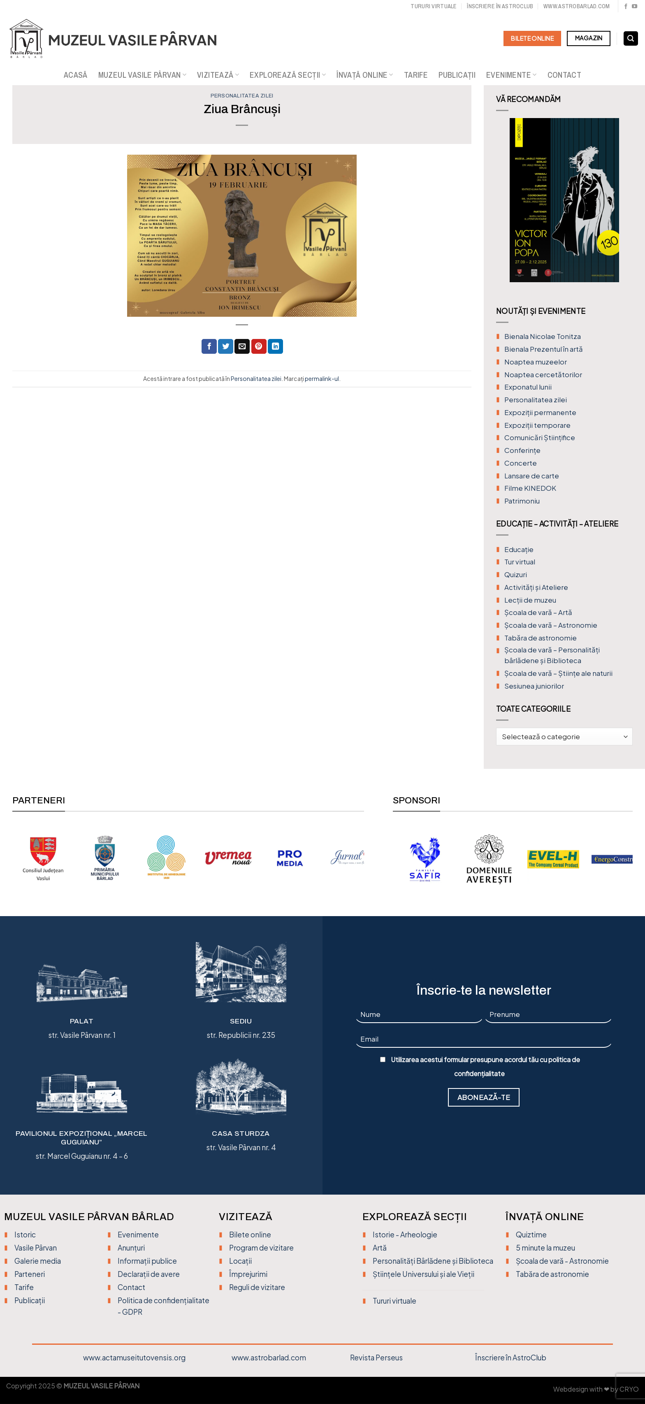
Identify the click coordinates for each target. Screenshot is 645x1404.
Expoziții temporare (537, 425)
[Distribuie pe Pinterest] (259, 346)
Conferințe (522, 450)
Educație (519, 549)
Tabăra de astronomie (540, 638)
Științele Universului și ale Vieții (423, 1274)
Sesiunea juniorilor (534, 686)
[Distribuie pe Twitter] (225, 346)
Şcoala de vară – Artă (538, 612)
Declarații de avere (149, 1274)
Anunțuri (131, 1247)
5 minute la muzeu (545, 1247)
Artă (380, 1247)
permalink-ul (322, 378)
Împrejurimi (248, 1274)
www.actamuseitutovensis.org (134, 1357)
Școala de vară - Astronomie (562, 1260)
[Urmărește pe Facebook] (626, 7)
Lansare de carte (531, 475)
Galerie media (37, 1260)
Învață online (364, 75)
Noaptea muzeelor (535, 361)
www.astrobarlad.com (576, 6)
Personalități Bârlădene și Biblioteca (433, 1260)
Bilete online (250, 1234)
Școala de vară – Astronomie (550, 625)
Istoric (25, 1234)
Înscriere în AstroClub (510, 1357)
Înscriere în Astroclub (500, 6)
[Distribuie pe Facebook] (209, 346)
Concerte (520, 463)
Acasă (76, 75)
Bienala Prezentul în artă (543, 349)
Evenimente (511, 75)
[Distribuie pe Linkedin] (275, 346)
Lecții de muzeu (530, 600)
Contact (565, 75)
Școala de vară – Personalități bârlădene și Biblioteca (552, 655)
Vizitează (218, 75)
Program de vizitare (261, 1247)
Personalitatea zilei (242, 96)
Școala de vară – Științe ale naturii (558, 673)
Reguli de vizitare (257, 1287)
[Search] (631, 38)
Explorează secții (288, 75)
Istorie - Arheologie (405, 1234)
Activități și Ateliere (536, 587)
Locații (240, 1260)
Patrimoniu (522, 501)
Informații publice (147, 1260)
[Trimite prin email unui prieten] (242, 346)
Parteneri (29, 1274)
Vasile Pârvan (35, 1247)
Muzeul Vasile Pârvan (142, 75)
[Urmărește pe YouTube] (634, 7)
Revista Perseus (376, 1357)
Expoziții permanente (540, 412)
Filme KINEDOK (530, 488)
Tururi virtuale (434, 6)
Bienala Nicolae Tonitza (542, 336)
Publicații (457, 75)
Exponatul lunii (528, 387)
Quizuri (515, 574)
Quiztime (531, 1234)
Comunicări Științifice (539, 437)
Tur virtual (519, 561)
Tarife (416, 75)
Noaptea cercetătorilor (543, 374)
